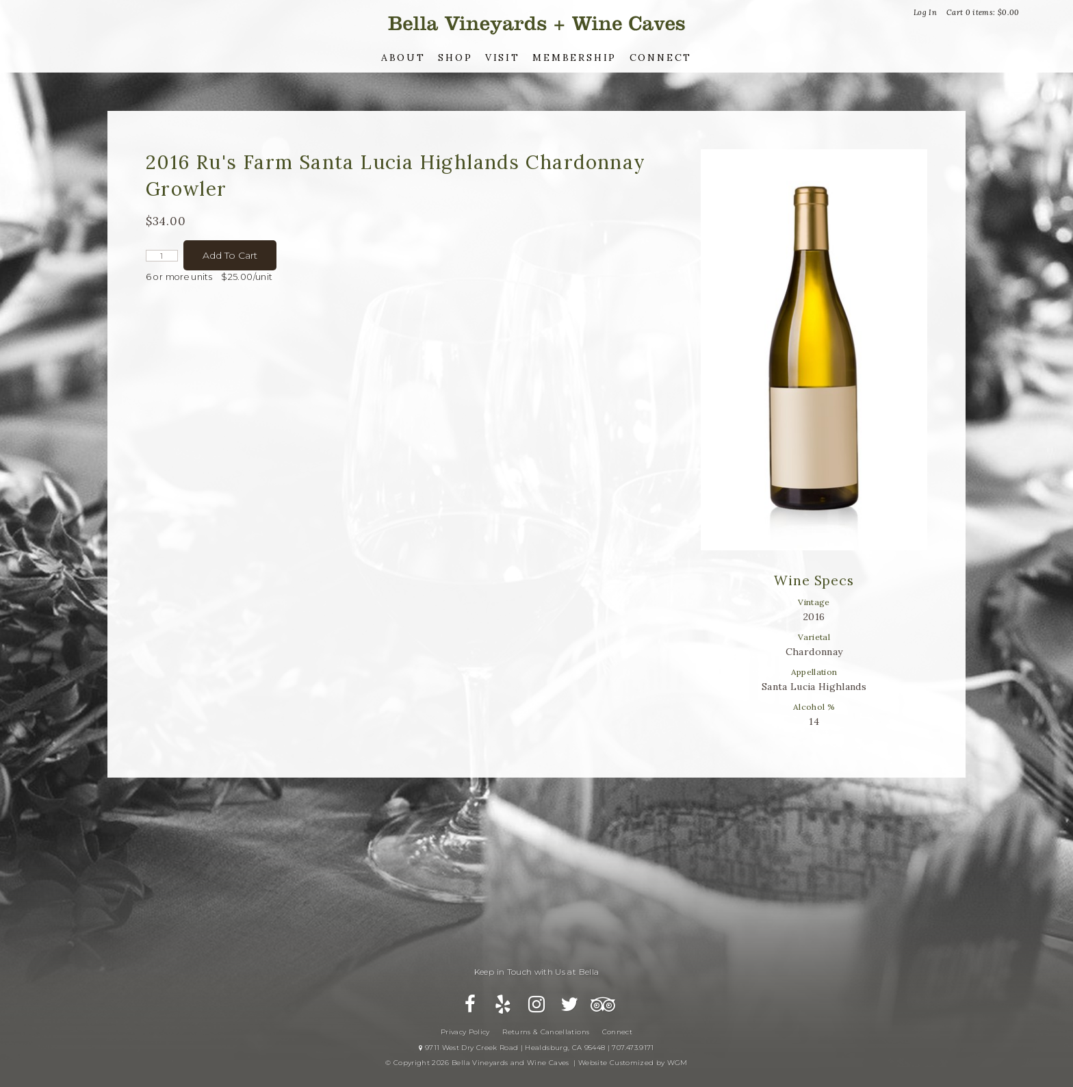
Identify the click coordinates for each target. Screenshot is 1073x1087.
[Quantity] (162, 255)
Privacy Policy (465, 1031)
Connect (661, 57)
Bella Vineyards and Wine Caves (536, 23)
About (403, 57)
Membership (574, 57)
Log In (925, 12)
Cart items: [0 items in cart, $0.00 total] (983, 12)
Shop (455, 57)
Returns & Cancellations (545, 1031)
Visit (502, 57)
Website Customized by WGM (633, 1062)
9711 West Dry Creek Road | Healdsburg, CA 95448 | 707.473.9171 (536, 1047)
